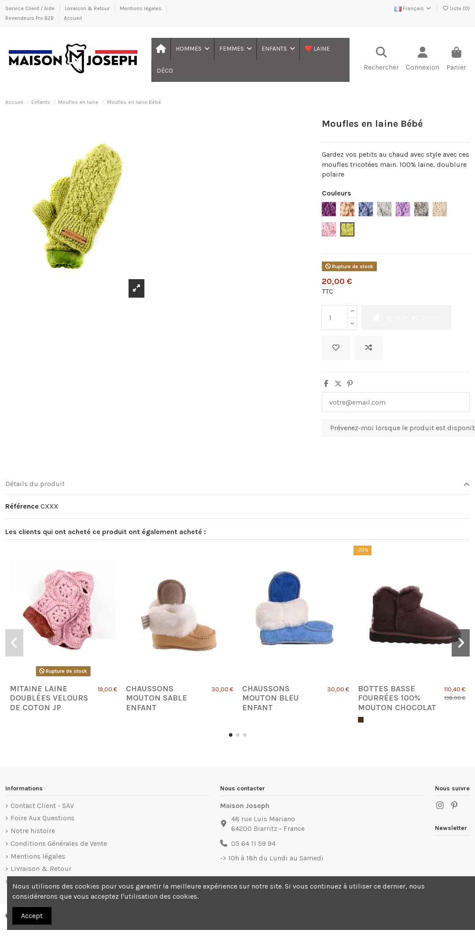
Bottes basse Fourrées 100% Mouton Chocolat (397, 698)
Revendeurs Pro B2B (30, 18)
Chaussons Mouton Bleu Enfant (270, 698)
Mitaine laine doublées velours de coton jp (49, 698)
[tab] (237, 484)
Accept (32, 915)
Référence (22, 506)
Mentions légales (141, 8)
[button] (192, 49)
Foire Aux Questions (42, 818)
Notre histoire (33, 830)
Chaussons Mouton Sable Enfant (156, 698)
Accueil (73, 18)
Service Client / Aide (30, 8)
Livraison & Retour (88, 8)
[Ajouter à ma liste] (336, 348)
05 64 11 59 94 (253, 843)
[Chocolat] (361, 720)
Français (413, 8)
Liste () (456, 8)
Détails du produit (237, 484)
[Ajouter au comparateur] (368, 348)
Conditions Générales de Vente (59, 843)
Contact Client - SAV (42, 805)
